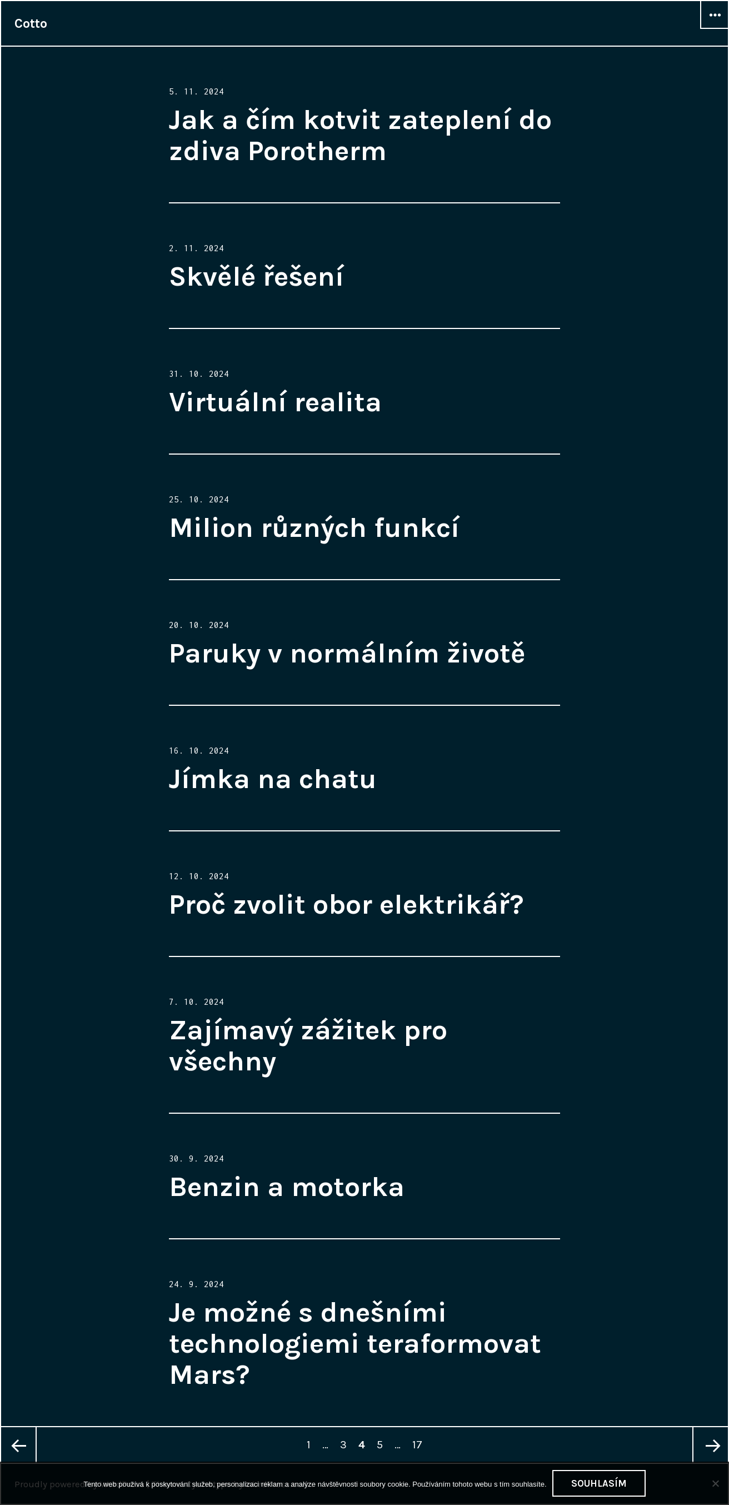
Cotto (30, 23)
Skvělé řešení (256, 276)
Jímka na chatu (273, 779)
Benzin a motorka (287, 1186)
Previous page (19, 1445)
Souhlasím (599, 1483)
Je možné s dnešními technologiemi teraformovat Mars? (355, 1343)
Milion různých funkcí (314, 527)
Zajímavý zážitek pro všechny (308, 1046)
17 (419, 1439)
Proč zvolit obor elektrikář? (346, 904)
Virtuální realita (275, 402)
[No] (715, 1483)
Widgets (714, 28)
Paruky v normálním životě (347, 653)
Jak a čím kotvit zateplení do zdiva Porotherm (360, 135)
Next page (710, 1445)
